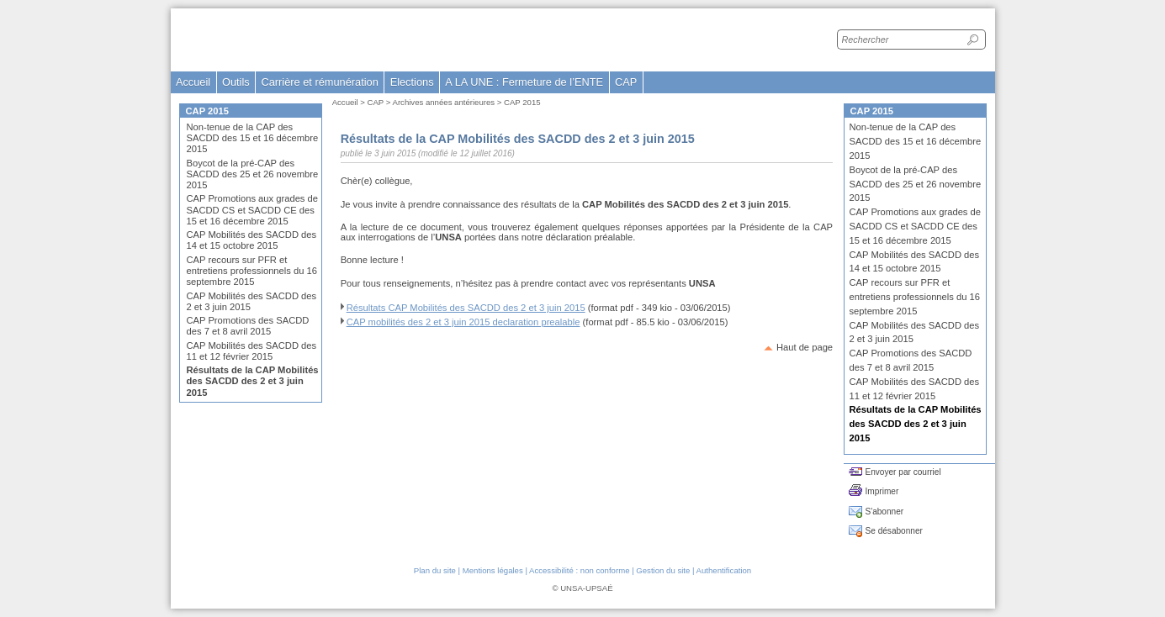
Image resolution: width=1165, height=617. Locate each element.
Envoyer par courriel (903, 472)
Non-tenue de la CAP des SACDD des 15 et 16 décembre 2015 (253, 138)
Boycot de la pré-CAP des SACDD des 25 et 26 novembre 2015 (253, 174)
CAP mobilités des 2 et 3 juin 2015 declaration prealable (463, 322)
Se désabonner (894, 530)
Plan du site (435, 570)
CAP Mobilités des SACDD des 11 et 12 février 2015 (252, 350)
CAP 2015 (522, 102)
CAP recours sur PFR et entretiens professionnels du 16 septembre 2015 (252, 271)
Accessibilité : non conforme (579, 570)
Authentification (724, 570)
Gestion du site (663, 570)
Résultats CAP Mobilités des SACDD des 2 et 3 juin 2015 (466, 308)
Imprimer (882, 491)
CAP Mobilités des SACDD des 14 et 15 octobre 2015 (252, 239)
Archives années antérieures (444, 102)
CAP (376, 102)
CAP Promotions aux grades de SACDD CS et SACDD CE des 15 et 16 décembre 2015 (253, 209)
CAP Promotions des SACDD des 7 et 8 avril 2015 (248, 325)
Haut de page (804, 347)
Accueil (193, 82)
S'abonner (885, 511)
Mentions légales (493, 570)
